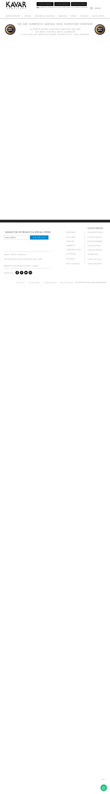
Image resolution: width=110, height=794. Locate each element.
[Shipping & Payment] (50, 282)
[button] (27, 16)
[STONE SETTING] (95, 245)
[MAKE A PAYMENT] (95, 264)
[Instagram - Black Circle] (30, 272)
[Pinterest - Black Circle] (21, 272)
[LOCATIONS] (73, 254)
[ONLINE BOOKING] (79, 4)
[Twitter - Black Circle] (26, 272)
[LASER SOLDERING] (95, 250)
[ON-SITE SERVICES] (62, 4)
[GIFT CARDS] (73, 237)
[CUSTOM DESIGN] (45, 4)
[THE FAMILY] (73, 259)
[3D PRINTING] (95, 254)
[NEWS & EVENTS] (73, 264)
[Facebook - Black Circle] (17, 272)
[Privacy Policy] (20, 282)
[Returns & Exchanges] (66, 282)
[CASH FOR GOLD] (95, 259)
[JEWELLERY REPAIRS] (96, 241)
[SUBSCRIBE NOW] (39, 237)
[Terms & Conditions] (34, 282)
